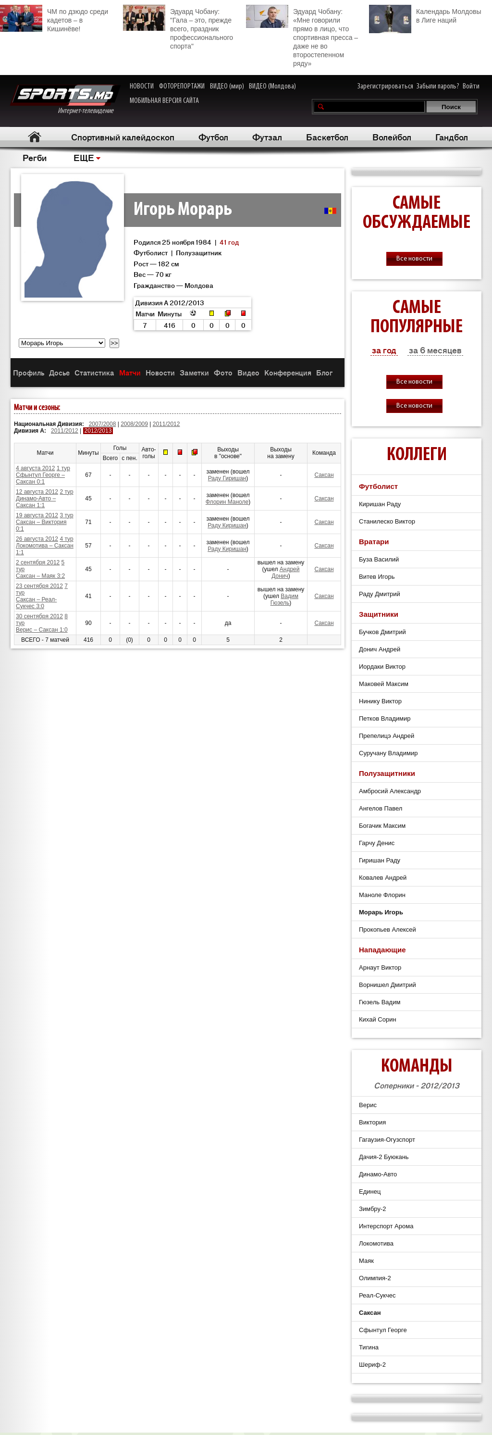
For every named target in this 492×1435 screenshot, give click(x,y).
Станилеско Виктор (387, 521)
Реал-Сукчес (377, 1295)
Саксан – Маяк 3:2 (40, 576)
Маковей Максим (383, 683)
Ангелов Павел (380, 808)
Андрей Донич (285, 572)
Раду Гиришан (227, 478)
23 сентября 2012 (39, 586)
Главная (34, 136)
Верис (368, 1105)
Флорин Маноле (227, 502)
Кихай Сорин (377, 1019)
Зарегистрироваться (385, 86)
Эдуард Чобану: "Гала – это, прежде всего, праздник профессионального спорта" (178, 27)
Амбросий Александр (390, 791)
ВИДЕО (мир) (227, 86)
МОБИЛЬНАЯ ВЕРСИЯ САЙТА (164, 101)
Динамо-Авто (378, 1174)
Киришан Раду (380, 504)
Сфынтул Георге (383, 1330)
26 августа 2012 (37, 539)
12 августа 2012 (37, 491)
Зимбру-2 (372, 1208)
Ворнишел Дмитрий (387, 984)
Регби (35, 157)
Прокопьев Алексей (387, 929)
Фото (223, 372)
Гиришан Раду (379, 860)
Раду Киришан (227, 525)
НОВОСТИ (142, 86)
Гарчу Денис (376, 843)
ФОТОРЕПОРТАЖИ (182, 86)
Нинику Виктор (380, 701)
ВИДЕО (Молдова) (272, 86)
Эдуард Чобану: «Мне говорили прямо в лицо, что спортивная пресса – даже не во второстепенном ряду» (302, 36)
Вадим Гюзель (284, 599)
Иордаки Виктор (382, 666)
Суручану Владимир (388, 753)
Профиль (28, 372)
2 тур (66, 491)
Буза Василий (379, 559)
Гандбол (451, 136)
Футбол (213, 136)
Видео (248, 372)
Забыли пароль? (438, 86)
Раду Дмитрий (379, 594)
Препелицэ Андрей (386, 735)
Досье (59, 372)
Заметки (194, 372)
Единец (370, 1191)
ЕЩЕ (84, 157)
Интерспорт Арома (386, 1226)
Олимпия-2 (375, 1278)
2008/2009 (134, 424)
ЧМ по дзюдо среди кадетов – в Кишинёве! (54, 19)
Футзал (267, 136)
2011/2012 (166, 424)
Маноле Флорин (382, 894)
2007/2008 (102, 424)
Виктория (372, 1122)
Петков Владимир (384, 718)
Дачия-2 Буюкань (384, 1156)
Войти (471, 86)
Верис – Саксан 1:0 (42, 629)
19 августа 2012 (37, 515)
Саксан (323, 475)
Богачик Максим (382, 825)
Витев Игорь (377, 576)
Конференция (287, 372)
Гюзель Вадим (379, 1002)
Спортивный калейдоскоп (122, 136)
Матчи (130, 372)
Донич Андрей (379, 649)
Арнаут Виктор (380, 967)
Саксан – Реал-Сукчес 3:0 (36, 603)
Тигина (369, 1347)
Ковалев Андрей (382, 877)
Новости (160, 372)
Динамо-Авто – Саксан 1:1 (36, 502)
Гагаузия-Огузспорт (387, 1139)
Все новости (414, 258)
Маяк (366, 1260)
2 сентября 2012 (38, 562)
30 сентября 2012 (39, 616)
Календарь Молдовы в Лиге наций (425, 15)
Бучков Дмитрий (382, 632)
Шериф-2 (372, 1364)
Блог (324, 372)
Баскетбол (327, 136)
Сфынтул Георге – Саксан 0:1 (40, 478)
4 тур (66, 539)
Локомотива (376, 1243)
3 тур (66, 515)
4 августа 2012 (35, 468)
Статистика (94, 372)
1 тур (63, 468)
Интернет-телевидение (65, 100)
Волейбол (391, 136)
